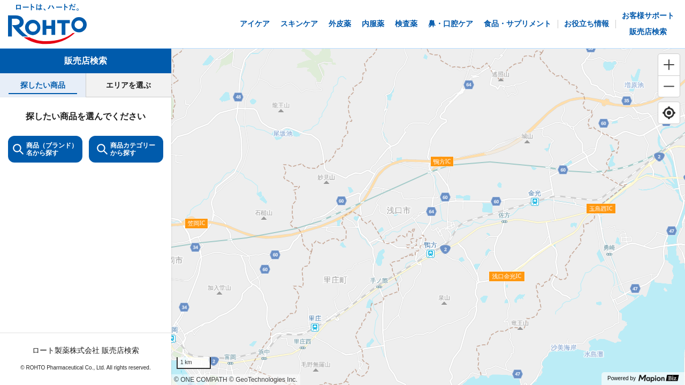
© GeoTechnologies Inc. (263, 379)
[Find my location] (669, 113)
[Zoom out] (669, 86)
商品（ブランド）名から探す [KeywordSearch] (45, 149)
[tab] (43, 85)
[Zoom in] (669, 64)
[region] (428, 217)
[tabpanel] (85, 240)
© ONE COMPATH (200, 379)
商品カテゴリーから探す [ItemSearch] (126, 149)
